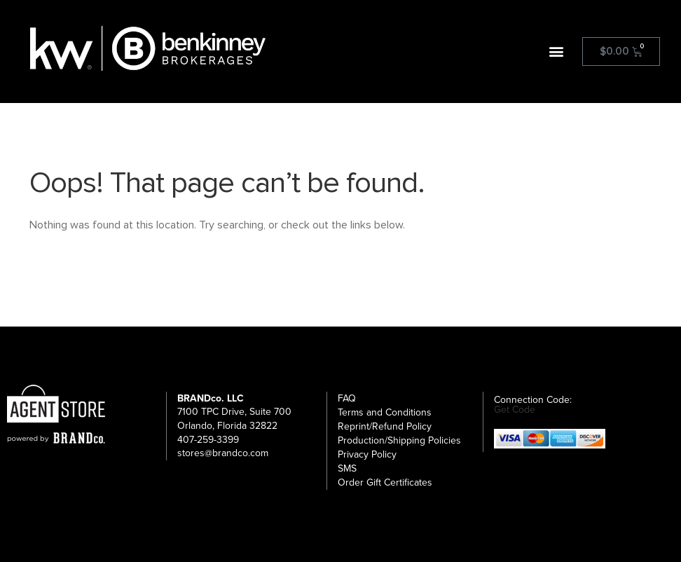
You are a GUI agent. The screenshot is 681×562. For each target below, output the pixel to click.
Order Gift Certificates (385, 482)
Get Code (514, 410)
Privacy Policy (367, 454)
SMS (347, 468)
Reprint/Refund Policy (385, 426)
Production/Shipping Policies (399, 440)
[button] (556, 51)
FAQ (347, 398)
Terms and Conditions (385, 412)
